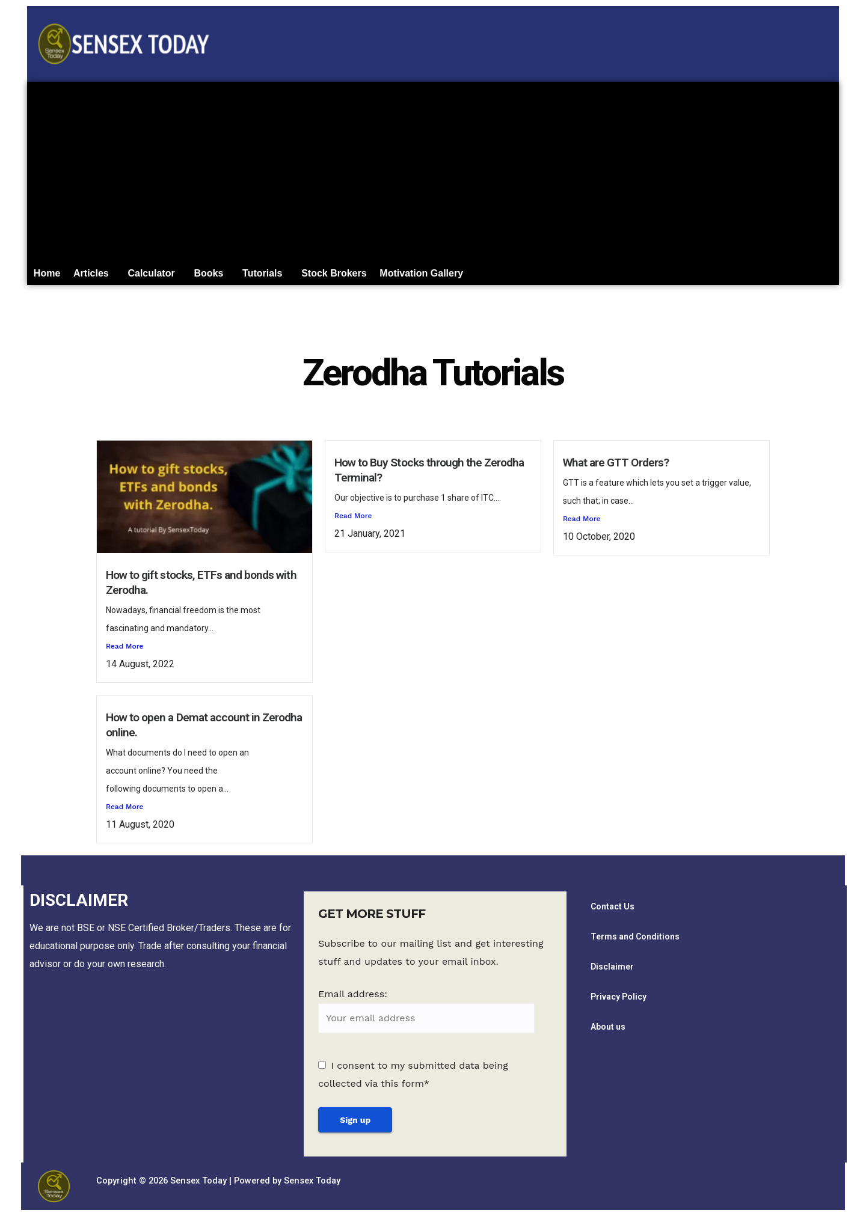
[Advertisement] (433, 172)
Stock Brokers (362, 275)
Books (226, 275)
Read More (124, 651)
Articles (98, 275)
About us (608, 1031)
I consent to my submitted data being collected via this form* (413, 1080)
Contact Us (612, 911)
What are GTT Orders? (616, 467)
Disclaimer (612, 971)
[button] (101, 276)
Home (49, 275)
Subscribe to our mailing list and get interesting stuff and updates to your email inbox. (430, 958)
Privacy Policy (618, 1001)
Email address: (426, 1016)
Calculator (163, 275)
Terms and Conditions (635, 941)
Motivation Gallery (454, 275)
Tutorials (284, 275)
